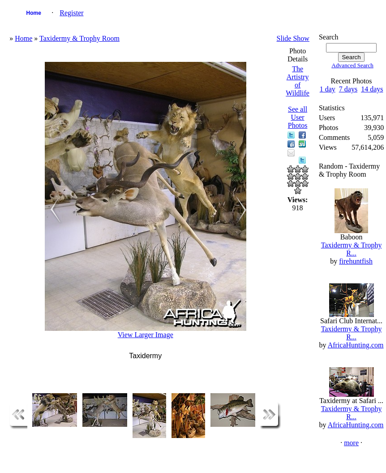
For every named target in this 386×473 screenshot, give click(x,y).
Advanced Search (352, 65)
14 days (372, 89)
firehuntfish (356, 261)
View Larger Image (145, 334)
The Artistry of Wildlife (297, 81)
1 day (327, 89)
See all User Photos (298, 117)
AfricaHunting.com (356, 345)
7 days (348, 89)
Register (71, 13)
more (351, 443)
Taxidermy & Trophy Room (79, 38)
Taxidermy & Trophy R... (351, 249)
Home (33, 13)
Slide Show (293, 38)
